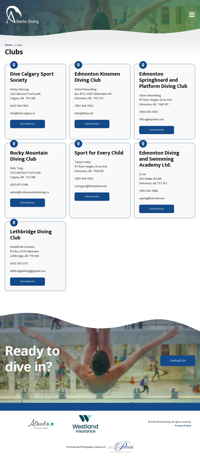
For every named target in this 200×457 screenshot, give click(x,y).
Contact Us (178, 360)
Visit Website (27, 124)
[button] (192, 15)
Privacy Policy (183, 426)
